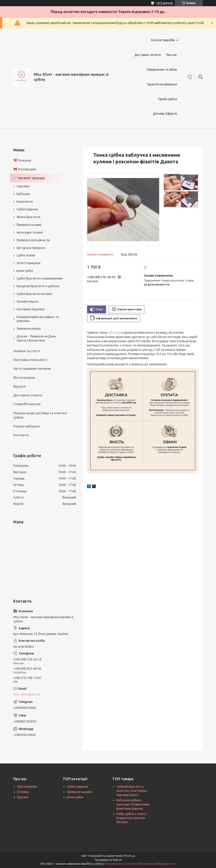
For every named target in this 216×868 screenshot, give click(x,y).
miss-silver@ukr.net (26, 694)
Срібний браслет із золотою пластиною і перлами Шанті (132, 791)
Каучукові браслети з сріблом (38, 286)
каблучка (114, 332)
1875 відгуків (164, 3)
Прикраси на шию (29, 224)
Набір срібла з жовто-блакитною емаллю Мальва (131, 818)
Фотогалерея (24, 377)
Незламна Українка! (31, 309)
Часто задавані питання (32, 368)
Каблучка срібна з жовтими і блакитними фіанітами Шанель (133, 804)
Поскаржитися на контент (121, 863)
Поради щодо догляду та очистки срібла (40, 415)
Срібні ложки (26, 255)
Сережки (23, 186)
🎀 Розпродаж (24, 169)
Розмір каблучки (26, 426)
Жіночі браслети (28, 217)
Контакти (21, 435)
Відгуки (19, 386)
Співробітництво (27, 404)
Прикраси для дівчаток (33, 240)
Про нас (171, 55)
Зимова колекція (29, 328)
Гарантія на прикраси (162, 84)
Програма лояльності (30, 360)
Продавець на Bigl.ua (108, 859)
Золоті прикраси (28, 263)
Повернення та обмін (162, 69)
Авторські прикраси (31, 248)
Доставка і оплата (147, 55)
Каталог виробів (163, 40)
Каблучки (23, 194)
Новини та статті (26, 351)
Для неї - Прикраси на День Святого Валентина (36, 338)
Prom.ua (129, 855)
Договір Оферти (165, 113)
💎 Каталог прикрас (29, 178)
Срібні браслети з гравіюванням (40, 278)
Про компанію (27, 786)
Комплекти (25, 201)
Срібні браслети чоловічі (34, 294)
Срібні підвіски (27, 209)
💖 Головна (22, 160)
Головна (23, 792)
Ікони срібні (25, 270)
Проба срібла (167, 99)
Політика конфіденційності (157, 863)
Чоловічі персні (27, 301)
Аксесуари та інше (30, 232)
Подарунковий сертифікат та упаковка (38, 319)
